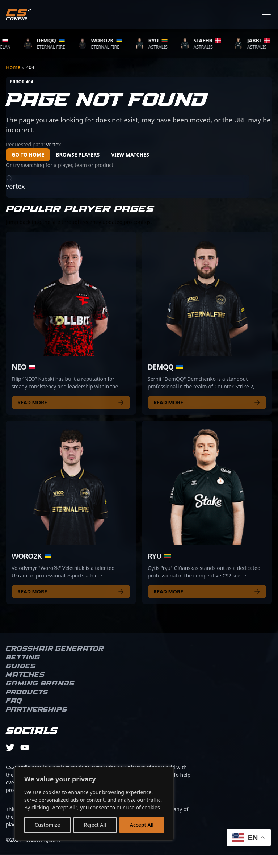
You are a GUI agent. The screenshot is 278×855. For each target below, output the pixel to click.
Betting (23, 657)
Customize (47, 824)
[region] (94, 804)
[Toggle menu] (266, 14)
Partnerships (36, 709)
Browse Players (78, 154)
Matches (25, 675)
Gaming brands (40, 683)
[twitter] (10, 747)
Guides (21, 666)
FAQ (14, 701)
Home (14, 67)
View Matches (130, 154)
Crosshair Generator (55, 649)
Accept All (141, 824)
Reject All (95, 824)
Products (27, 692)
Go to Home (28, 154)
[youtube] (24, 747)
